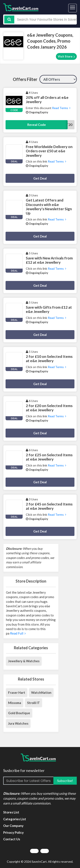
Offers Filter (25, 79)
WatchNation (41, 692)
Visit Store (66, 56)
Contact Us (11, 839)
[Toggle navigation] (72, 8)
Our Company (13, 826)
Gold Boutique (19, 713)
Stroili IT (33, 703)
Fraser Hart (16, 692)
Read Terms (60, 108)
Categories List (14, 819)
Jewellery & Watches (23, 661)
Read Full (17, 633)
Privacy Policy (13, 832)
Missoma (14, 703)
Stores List (11, 812)
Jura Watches (18, 723)
